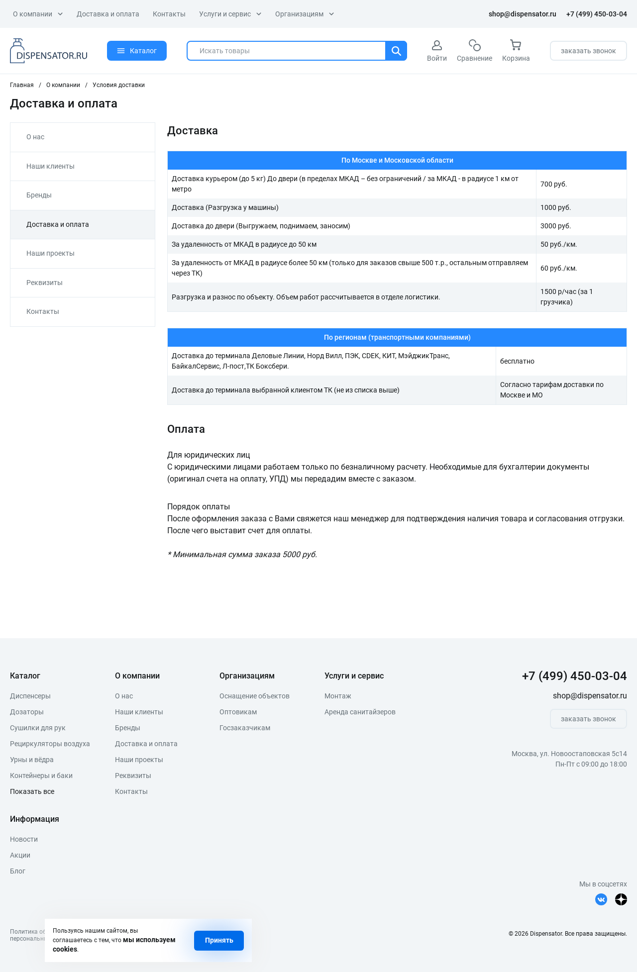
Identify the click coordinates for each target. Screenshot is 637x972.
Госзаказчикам (244, 728)
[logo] (48, 51)
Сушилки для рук (38, 728)
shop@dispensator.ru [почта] (522, 14)
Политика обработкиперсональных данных (42, 935)
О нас (35, 137)
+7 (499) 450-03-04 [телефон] (596, 14)
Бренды (39, 195)
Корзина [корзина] (516, 50)
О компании (38, 14)
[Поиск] (396, 51)
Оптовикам (238, 712)
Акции (20, 855)
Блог (17, 871)
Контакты (169, 14)
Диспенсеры (30, 696)
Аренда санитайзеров (360, 712)
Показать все (32, 791)
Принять (219, 940)
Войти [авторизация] (437, 50)
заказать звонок (588, 51)
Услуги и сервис (230, 14)
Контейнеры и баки (41, 775)
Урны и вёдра (32, 760)
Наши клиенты (50, 166)
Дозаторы (27, 712)
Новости (24, 839)
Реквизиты (44, 283)
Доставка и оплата (108, 14)
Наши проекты (50, 253)
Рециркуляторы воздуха (50, 744)
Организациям (304, 14)
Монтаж (337, 696)
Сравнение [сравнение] (474, 50)
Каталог (137, 51)
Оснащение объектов (254, 696)
